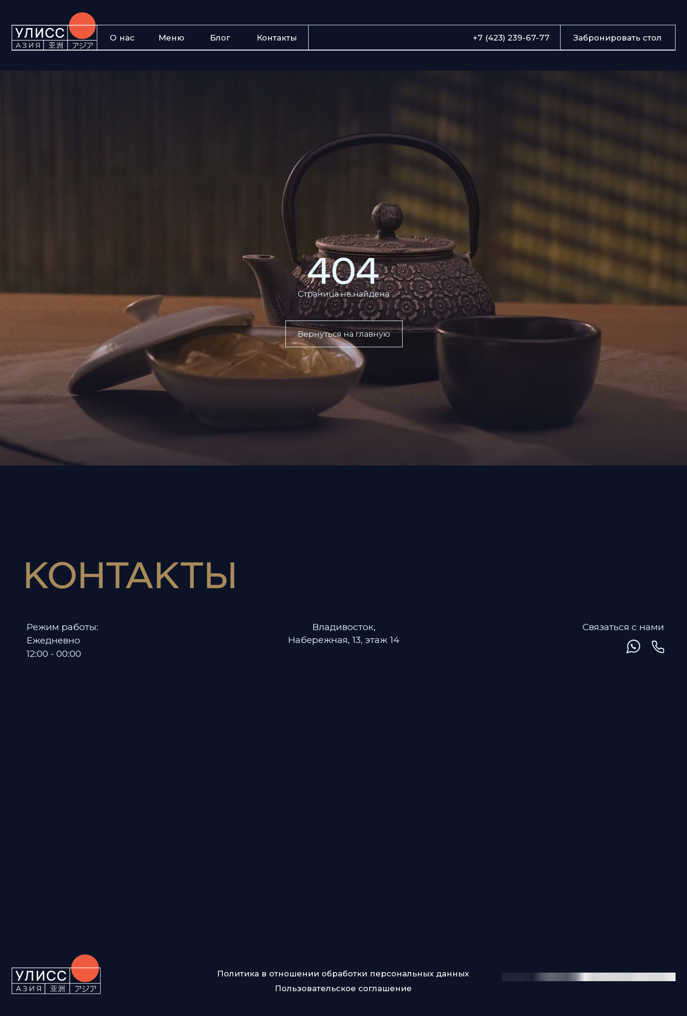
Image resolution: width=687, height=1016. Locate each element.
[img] (583, 646)
